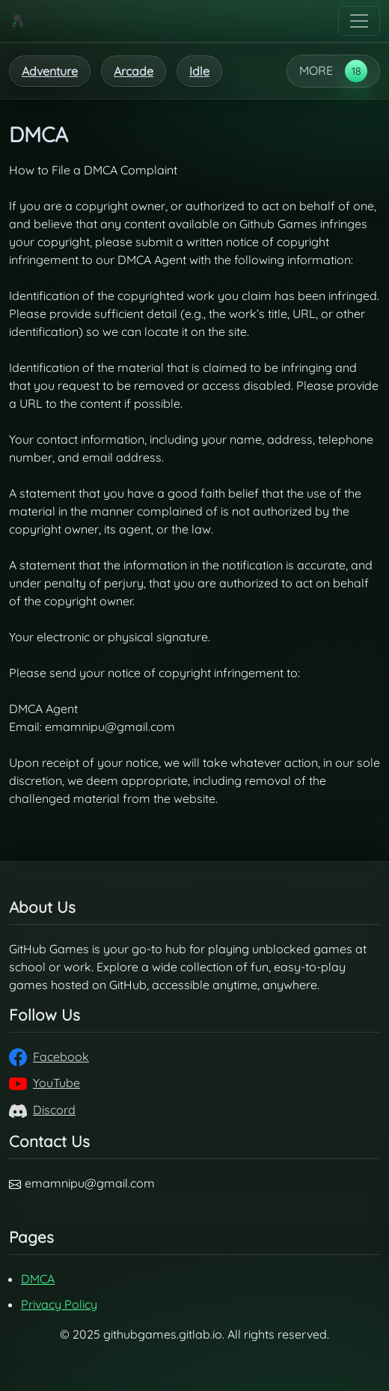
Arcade (133, 71)
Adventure (50, 71)
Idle (199, 71)
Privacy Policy (59, 1304)
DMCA (38, 1278)
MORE (316, 70)
